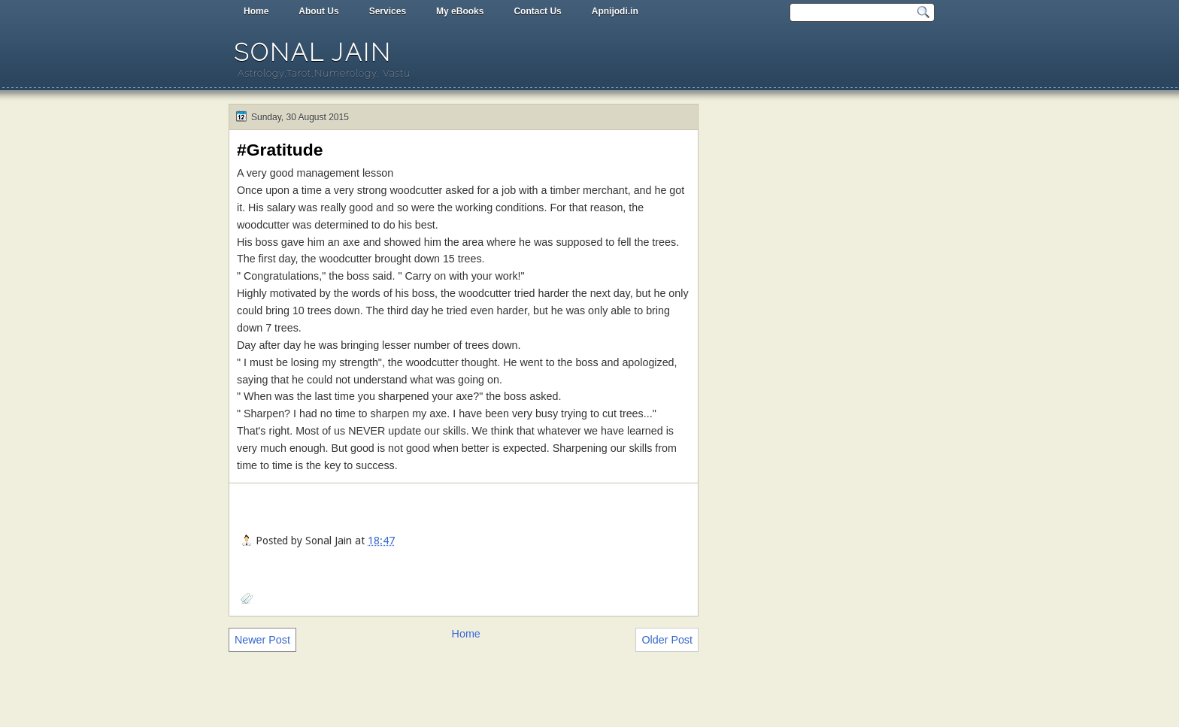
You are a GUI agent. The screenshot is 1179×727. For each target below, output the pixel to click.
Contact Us (537, 11)
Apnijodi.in (615, 11)
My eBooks (459, 11)
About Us (318, 11)
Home (256, 11)
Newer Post (262, 640)
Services (387, 11)
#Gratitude (280, 149)
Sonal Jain (313, 52)
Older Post (667, 640)
